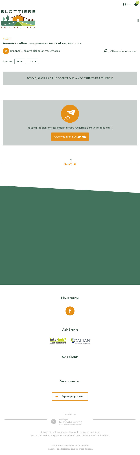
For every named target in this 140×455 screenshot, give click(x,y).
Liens (78, 435)
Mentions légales (51, 435)
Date (19, 61)
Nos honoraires (67, 435)
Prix (33, 61)
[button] (120, 51)
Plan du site (36, 435)
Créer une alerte (70, 136)
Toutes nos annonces (99, 435)
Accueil (6, 39)
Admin (85, 435)
